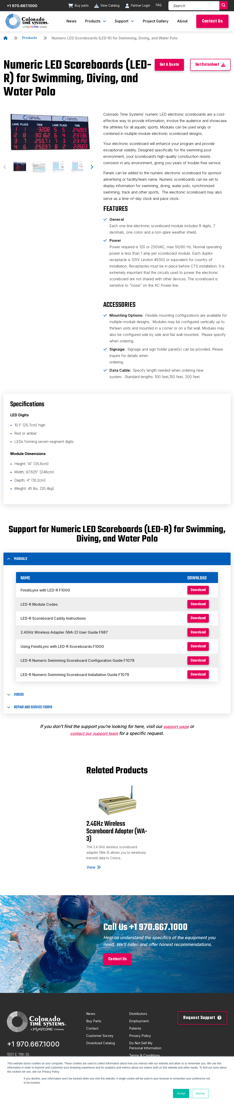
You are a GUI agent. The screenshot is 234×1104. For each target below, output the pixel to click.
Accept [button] (181, 1093)
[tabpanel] (117, 832)
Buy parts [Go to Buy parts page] (76, 5)
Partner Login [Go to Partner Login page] (137, 5)
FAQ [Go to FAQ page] (158, 6)
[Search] (193, 5)
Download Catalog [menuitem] (102, 1050)
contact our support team (94, 737)
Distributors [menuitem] (139, 1019)
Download (195, 590)
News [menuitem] (71, 21)
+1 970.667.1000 (33, 1050)
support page (176, 730)
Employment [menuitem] (140, 1027)
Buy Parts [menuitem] (94, 1027)
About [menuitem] (182, 21)
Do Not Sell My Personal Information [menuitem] (142, 1056)
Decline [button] (200, 1093)
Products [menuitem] (92, 21)
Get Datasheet (208, 65)
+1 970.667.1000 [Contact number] (23, 5)
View (94, 871)
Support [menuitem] (121, 21)
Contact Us (119, 964)
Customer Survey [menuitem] (101, 1043)
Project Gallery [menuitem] (155, 21)
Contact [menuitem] (93, 1035)
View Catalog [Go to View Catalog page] (105, 5)
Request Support (202, 1023)
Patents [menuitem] (135, 1035)
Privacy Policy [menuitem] (141, 1043)
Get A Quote (161, 65)
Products (29, 38)
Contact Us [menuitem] (212, 21)
